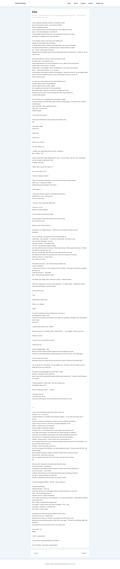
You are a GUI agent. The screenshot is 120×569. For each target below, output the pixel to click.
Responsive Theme (70, 564)
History (91, 3)
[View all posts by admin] (34, 15)
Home (69, 3)
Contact (83, 3)
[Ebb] (49, 15)
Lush (74, 15)
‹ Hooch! (35, 553)
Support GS (99, 3)
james (43, 17)
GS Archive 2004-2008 (66, 15)
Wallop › (84, 553)
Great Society (20, 3)
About (76, 3)
